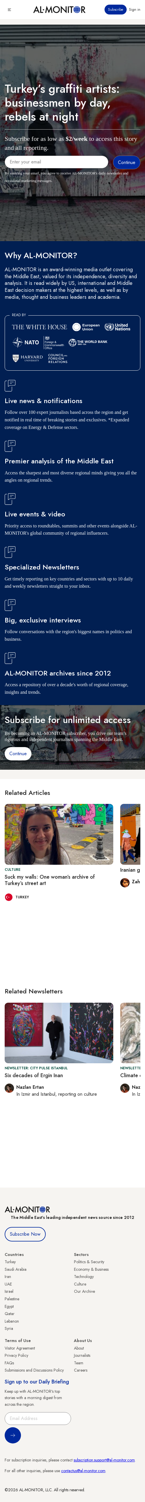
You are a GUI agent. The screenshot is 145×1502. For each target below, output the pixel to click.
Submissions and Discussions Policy (34, 1370)
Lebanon (12, 1321)
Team (78, 1363)
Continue (18, 753)
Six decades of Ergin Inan (34, 1075)
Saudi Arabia (15, 1269)
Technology (84, 1276)
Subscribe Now (25, 1234)
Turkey (10, 1262)
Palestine (12, 1299)
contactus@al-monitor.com (83, 1471)
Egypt (9, 1306)
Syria (9, 1328)
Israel (9, 1291)
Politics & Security (89, 1262)
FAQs (9, 1363)
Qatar (10, 1314)
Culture (80, 1284)
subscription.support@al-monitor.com (104, 1460)
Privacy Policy (16, 1355)
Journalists (82, 1355)
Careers (80, 1370)
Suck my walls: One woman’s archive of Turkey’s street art (50, 880)
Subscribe (115, 9)
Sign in (134, 9)
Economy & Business (91, 1269)
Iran (8, 1276)
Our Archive (84, 1291)
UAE (8, 1284)
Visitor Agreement (20, 1348)
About (79, 1348)
